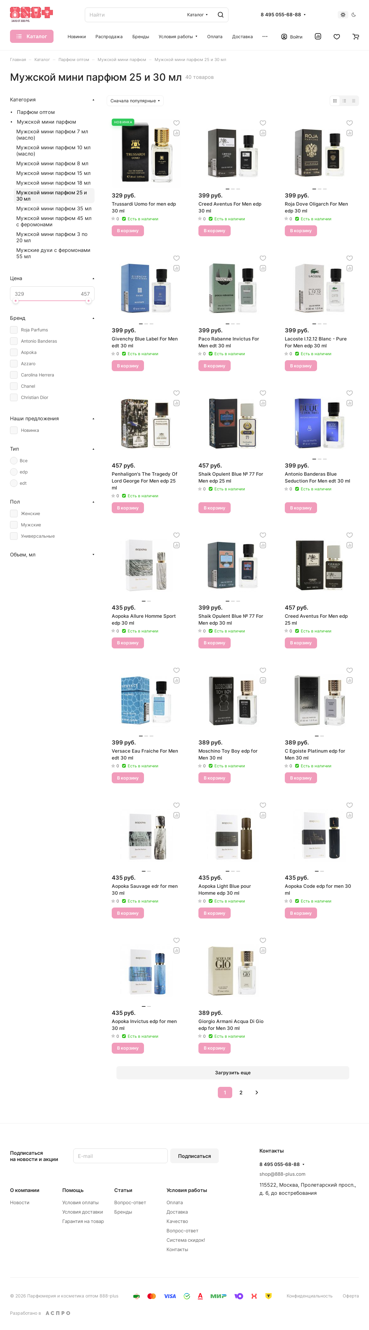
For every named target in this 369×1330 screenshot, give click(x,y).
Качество (177, 1221)
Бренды (123, 1212)
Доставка (177, 1212)
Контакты (177, 1249)
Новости (19, 1202)
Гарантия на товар (83, 1221)
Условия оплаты (80, 1202)
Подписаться (194, 1156)
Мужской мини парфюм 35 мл (53, 208)
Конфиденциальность (310, 1295)
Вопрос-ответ (130, 1202)
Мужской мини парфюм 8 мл (52, 163)
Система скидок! (186, 1240)
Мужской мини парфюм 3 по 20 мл (52, 237)
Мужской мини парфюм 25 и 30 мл (51, 195)
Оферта (351, 1295)
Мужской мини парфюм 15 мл (53, 173)
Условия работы (187, 1190)
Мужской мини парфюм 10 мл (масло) (53, 150)
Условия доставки (82, 1212)
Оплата (175, 1202)
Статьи (123, 1190)
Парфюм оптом (36, 112)
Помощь (73, 1190)
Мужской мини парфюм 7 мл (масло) (52, 134)
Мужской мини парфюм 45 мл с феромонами (53, 221)
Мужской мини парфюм (46, 122)
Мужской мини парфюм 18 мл (53, 183)
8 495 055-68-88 (281, 15)
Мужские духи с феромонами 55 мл (53, 253)
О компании (24, 1190)
